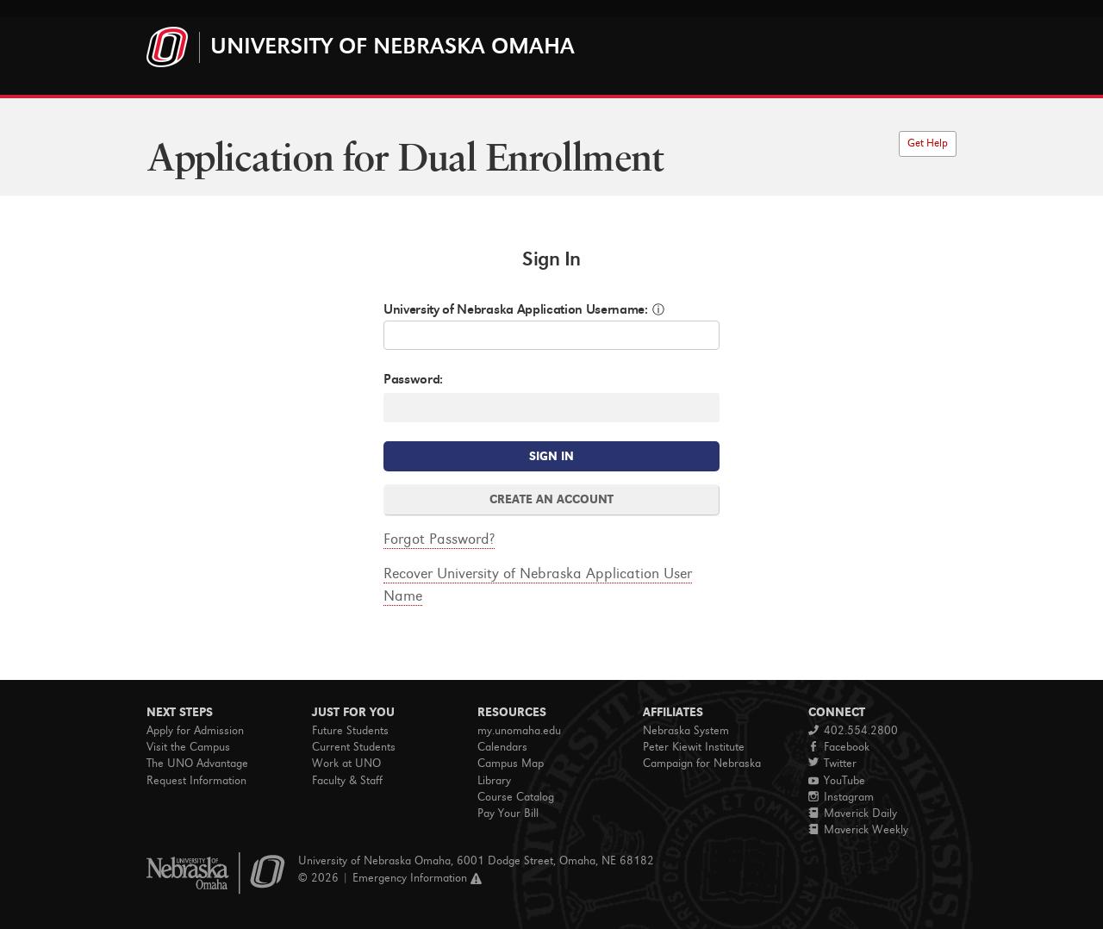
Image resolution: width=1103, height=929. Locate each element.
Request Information (196, 780)
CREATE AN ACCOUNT (551, 499)
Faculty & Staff (347, 780)
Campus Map (510, 763)
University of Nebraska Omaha (392, 45)
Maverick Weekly (858, 829)
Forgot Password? (439, 539)
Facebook (838, 746)
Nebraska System (686, 730)
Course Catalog (515, 796)
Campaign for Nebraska (702, 763)
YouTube (836, 780)
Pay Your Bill (508, 813)
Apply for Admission (195, 730)
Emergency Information (409, 877)
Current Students (354, 746)
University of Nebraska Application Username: (515, 309)
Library (494, 780)
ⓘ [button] (658, 309)
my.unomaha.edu (519, 730)
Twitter (832, 763)
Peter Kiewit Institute (694, 746)
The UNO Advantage (197, 763)
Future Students (350, 730)
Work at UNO (346, 763)
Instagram (841, 796)
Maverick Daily (852, 813)
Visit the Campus (188, 746)
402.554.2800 (853, 730)
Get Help (927, 143)
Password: (413, 379)
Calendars (502, 746)
